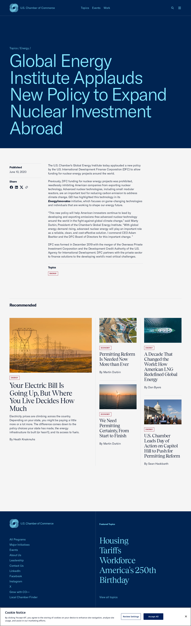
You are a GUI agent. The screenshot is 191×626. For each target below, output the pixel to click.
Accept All (153, 616)
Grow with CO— (19, 592)
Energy (24, 48)
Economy (105, 348)
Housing (113, 540)
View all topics (108, 597)
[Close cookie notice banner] (185, 616)
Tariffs (110, 550)
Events (96, 8)
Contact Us (16, 565)
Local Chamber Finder (23, 597)
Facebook (15, 576)
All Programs (17, 539)
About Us (15, 555)
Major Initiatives (19, 544)
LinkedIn (14, 571)
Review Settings (131, 616)
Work (107, 8)
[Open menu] (180, 8)
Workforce (117, 560)
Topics (85, 8)
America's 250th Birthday (127, 575)
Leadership (16, 560)
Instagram (15, 581)
